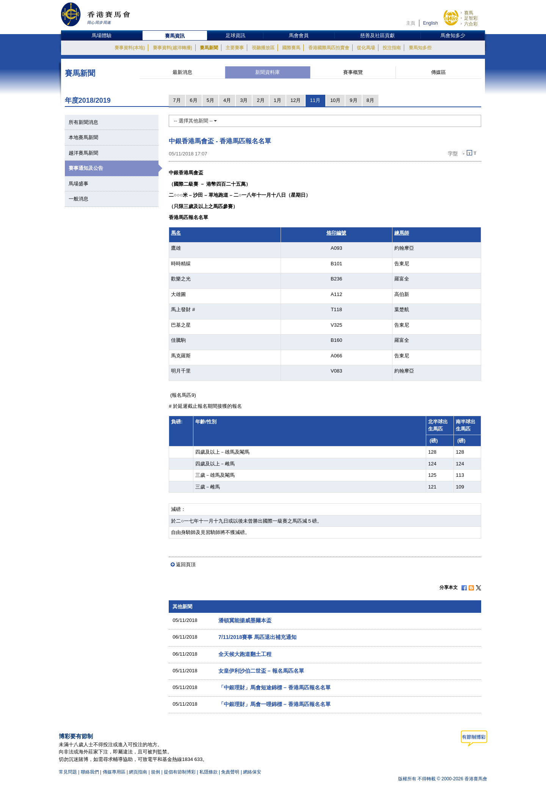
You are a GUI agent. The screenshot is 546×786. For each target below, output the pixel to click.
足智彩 (471, 18)
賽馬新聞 (209, 47)
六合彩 (471, 24)
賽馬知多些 (420, 47)
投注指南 (392, 47)
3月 (244, 100)
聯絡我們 (90, 772)
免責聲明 (230, 772)
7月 (176, 100)
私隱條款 (208, 772)
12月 (295, 100)
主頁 (410, 23)
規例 (156, 772)
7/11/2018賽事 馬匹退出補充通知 (257, 637)
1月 (277, 100)
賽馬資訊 (175, 36)
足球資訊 (235, 35)
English (430, 23)
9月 (353, 100)
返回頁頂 (186, 564)
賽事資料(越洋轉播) (172, 47)
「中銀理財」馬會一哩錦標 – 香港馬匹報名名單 (274, 704)
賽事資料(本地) (130, 47)
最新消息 (182, 72)
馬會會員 (299, 35)
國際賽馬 (291, 47)
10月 (335, 100)
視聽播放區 (263, 47)
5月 (210, 100)
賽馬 (468, 13)
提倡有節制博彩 (180, 772)
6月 (194, 100)
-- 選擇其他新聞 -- (195, 121)
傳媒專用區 (114, 772)
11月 (315, 100)
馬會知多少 (453, 35)
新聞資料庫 (267, 72)
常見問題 (68, 772)
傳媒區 (438, 72)
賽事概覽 (353, 72)
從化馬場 (366, 47)
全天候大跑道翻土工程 (244, 654)
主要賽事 (235, 47)
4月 (227, 100)
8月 (370, 100)
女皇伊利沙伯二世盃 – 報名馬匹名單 (261, 671)
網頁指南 (138, 772)
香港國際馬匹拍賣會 (328, 47)
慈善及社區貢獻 (377, 35)
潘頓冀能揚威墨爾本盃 (244, 620)
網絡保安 (252, 772)
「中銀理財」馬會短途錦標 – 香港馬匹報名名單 (274, 687)
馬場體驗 (101, 35)
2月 (260, 100)
